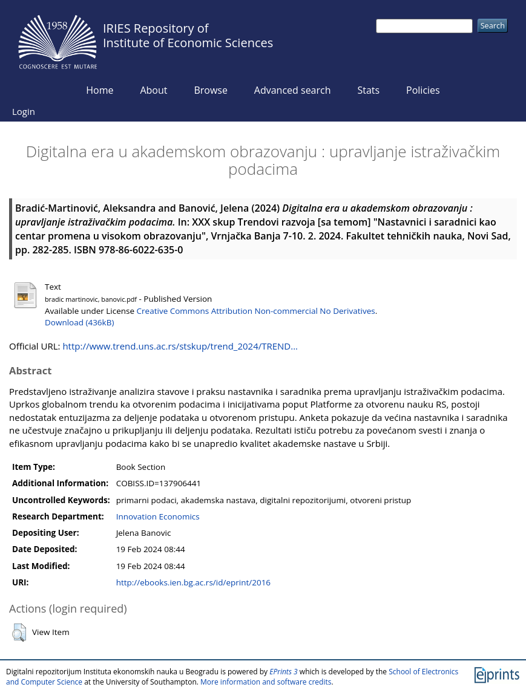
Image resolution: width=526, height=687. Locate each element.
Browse (211, 90)
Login (23, 111)
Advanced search (292, 90)
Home (99, 90)
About (153, 90)
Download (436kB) (79, 322)
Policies (423, 90)
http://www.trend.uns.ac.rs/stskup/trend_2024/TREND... (180, 346)
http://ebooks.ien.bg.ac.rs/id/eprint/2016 (193, 582)
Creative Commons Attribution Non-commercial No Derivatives (256, 310)
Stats (368, 90)
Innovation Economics (158, 516)
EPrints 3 (283, 671)
